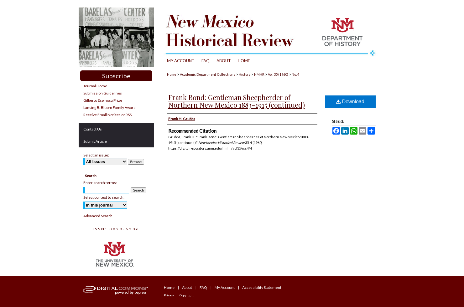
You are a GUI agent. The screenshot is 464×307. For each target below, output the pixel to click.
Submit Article (95, 141)
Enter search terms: (100, 182)
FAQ (203, 287)
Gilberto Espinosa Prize (102, 100)
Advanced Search (97, 215)
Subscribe (116, 75)
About (187, 287)
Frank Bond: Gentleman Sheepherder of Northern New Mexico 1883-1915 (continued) (236, 101)
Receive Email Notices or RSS (107, 114)
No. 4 (295, 74)
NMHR (259, 74)
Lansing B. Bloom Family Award (109, 107)
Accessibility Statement (261, 287)
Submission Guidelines (102, 93)
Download (350, 101)
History (245, 74)
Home (171, 74)
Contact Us (92, 129)
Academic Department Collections (207, 74)
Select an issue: (96, 155)
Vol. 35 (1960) (278, 74)
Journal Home (95, 86)
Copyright (187, 295)
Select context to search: (103, 197)
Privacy (169, 295)
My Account (225, 287)
